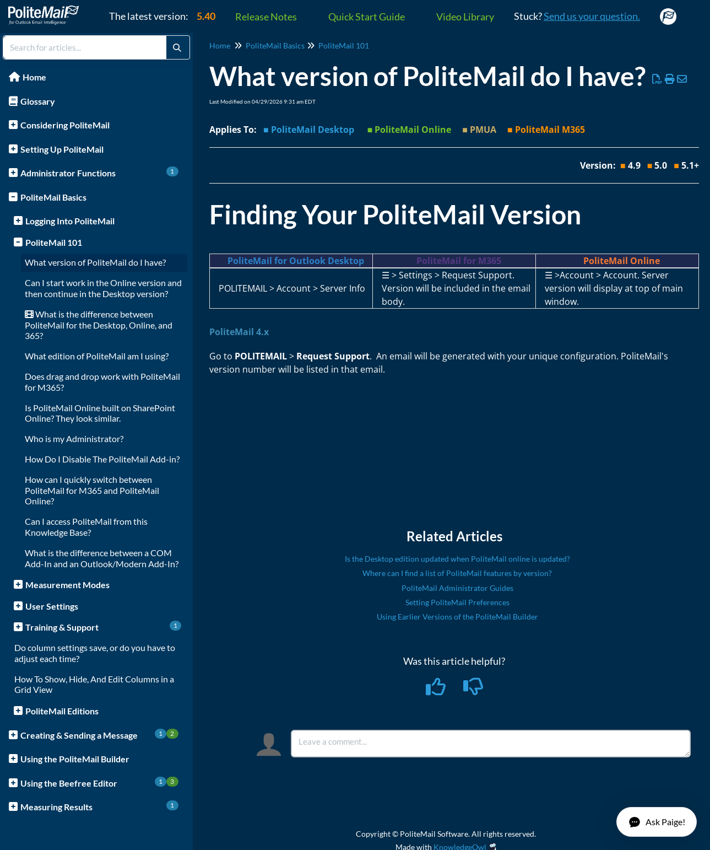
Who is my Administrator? (74, 438)
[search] (84, 47)
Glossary (37, 101)
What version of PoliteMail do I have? (95, 262)
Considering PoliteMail (65, 125)
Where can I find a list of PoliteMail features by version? (457, 573)
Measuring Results (99, 806)
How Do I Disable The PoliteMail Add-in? (102, 459)
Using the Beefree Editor (99, 782)
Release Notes (266, 16)
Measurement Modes (67, 584)
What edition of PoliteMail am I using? (97, 356)
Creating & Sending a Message (99, 734)
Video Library (465, 16)
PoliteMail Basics (53, 197)
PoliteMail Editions (62, 711)
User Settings (51, 606)
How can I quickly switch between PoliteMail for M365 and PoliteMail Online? (92, 490)
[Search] (177, 47)
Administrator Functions (99, 172)
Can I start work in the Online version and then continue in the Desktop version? (103, 288)
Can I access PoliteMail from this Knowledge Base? (86, 526)
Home (34, 77)
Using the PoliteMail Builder (74, 759)
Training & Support (103, 626)
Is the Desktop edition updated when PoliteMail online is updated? (457, 558)
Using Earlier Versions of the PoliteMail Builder (457, 616)
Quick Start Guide (366, 16)
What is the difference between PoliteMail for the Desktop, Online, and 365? (98, 325)
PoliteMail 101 (53, 242)
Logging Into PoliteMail (70, 221)
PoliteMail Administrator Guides (457, 588)
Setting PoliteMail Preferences (457, 602)
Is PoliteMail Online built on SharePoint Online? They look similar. (100, 413)
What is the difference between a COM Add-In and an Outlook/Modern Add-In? (101, 558)
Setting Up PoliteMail (62, 149)
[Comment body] (491, 743)
